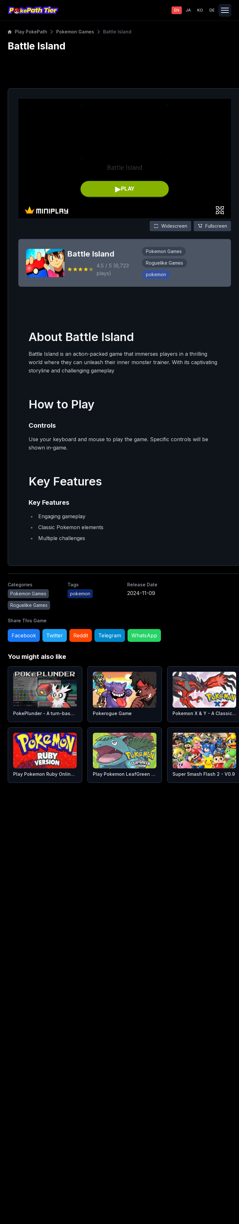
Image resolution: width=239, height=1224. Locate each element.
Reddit (80, 635)
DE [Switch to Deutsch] (212, 10)
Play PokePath (27, 31)
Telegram (109, 635)
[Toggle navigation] (224, 10)
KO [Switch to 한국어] (200, 10)
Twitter (54, 635)
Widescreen (170, 226)
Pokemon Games (75, 31)
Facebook (24, 635)
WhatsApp (144, 635)
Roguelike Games (164, 263)
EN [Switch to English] (176, 10)
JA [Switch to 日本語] (188, 10)
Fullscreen (212, 226)
